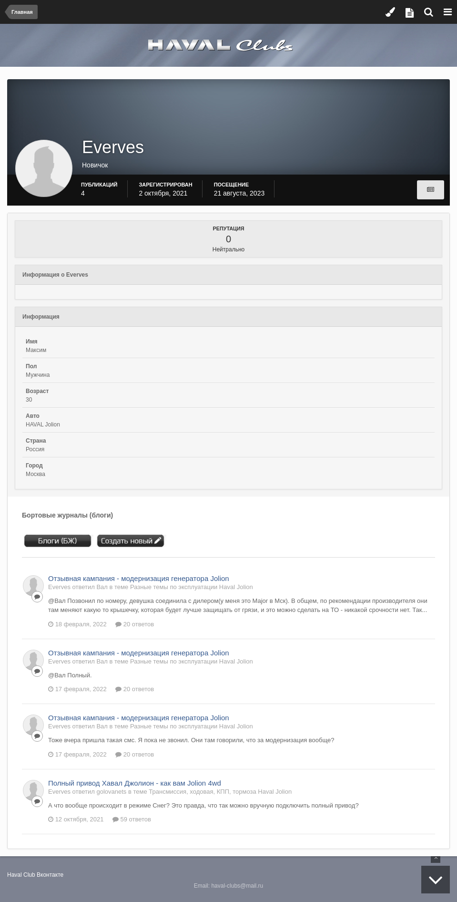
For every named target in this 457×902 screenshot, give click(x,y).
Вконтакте (50, 874)
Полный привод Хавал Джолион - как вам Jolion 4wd (134, 783)
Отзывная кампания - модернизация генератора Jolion (138, 578)
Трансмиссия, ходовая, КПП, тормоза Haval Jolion (220, 791)
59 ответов (131, 819)
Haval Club (21, 874)
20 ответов (134, 624)
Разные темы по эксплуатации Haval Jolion (191, 587)
